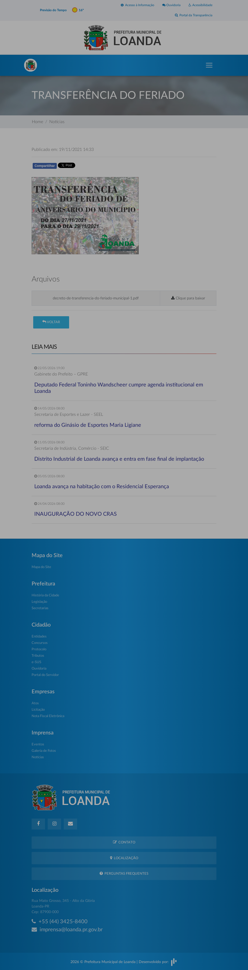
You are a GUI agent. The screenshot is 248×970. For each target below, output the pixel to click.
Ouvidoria (171, 5)
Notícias (57, 122)
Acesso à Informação (137, 5)
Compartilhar (45, 166)
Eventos (38, 744)
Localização (124, 858)
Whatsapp (94, 166)
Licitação (38, 709)
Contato (124, 842)
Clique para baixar (188, 298)
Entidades (39, 636)
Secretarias (40, 608)
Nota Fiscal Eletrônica (48, 716)
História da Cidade (45, 595)
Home (37, 122)
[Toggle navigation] (209, 65)
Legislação (39, 602)
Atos (35, 703)
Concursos (40, 643)
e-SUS (36, 662)
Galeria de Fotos (44, 751)
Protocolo (39, 649)
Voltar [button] (51, 322)
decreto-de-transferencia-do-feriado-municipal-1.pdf (96, 298)
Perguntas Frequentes (124, 873)
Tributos (38, 656)
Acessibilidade (200, 5)
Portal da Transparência (193, 15)
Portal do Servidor (45, 675)
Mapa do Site (41, 567)
